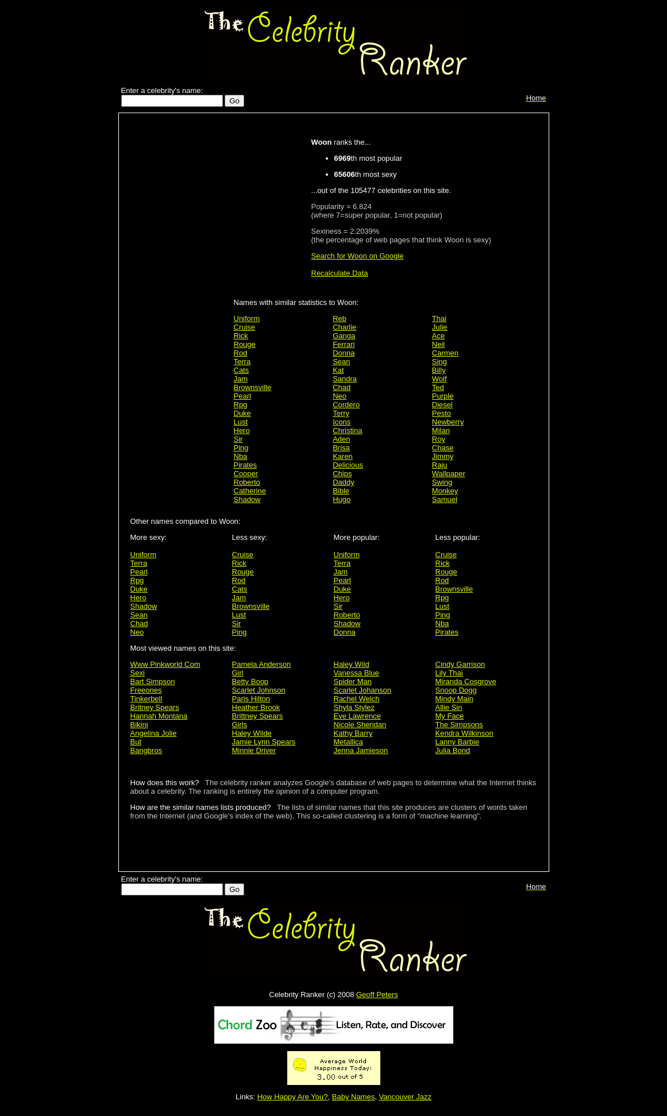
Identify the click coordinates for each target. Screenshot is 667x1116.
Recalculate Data (339, 273)
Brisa (341, 447)
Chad (341, 387)
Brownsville (253, 387)
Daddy (343, 482)
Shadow (247, 499)
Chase (443, 447)
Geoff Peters (377, 994)
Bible (341, 490)
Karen (343, 456)
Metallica (348, 741)
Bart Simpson (152, 681)
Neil (438, 344)
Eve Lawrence (357, 716)
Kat (338, 370)
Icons (341, 422)
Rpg (241, 404)
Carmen (445, 353)
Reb (339, 318)
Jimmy (443, 456)
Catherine (250, 490)
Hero (242, 430)
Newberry (448, 422)
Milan (441, 430)
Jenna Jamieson (361, 750)
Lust (241, 422)
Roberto (247, 482)
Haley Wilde (252, 733)
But (136, 741)
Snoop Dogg (456, 690)
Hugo (341, 499)
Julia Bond (453, 750)
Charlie (344, 327)
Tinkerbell (146, 698)
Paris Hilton (251, 698)
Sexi (137, 673)
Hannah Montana (159, 716)
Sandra (345, 378)
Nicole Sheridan (360, 724)
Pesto (441, 413)
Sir (238, 439)
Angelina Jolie (153, 733)
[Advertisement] (179, 300)
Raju (440, 465)
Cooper (246, 473)
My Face (449, 716)
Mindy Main (454, 698)
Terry (341, 413)
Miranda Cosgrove (465, 681)
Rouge (245, 344)
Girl (238, 673)
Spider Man (353, 681)
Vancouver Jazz (405, 1096)
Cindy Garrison (460, 664)
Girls (240, 724)
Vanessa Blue (356, 673)
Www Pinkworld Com (165, 664)
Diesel (442, 404)
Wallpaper (448, 473)
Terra (242, 361)
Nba (241, 456)
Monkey (445, 490)
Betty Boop (250, 681)
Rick (241, 335)
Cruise (245, 327)
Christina (347, 430)
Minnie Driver (254, 750)
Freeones (146, 690)
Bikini (139, 724)
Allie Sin (448, 707)
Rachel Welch (357, 698)
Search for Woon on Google (357, 256)
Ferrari (343, 344)
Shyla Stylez (354, 707)
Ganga (344, 335)
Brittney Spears (257, 716)
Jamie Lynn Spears (264, 741)
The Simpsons (459, 724)
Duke (242, 413)
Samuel (444, 499)
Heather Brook (256, 707)
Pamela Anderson (261, 664)
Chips (342, 473)
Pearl (242, 396)
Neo (339, 396)
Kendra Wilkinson (464, 733)
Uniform (247, 318)
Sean (341, 361)
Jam (241, 378)
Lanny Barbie (457, 741)
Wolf (439, 378)
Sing (439, 361)
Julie (440, 327)
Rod (241, 353)
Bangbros (146, 750)
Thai (439, 318)
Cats (241, 370)
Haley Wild (351, 664)
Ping (241, 447)
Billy (439, 370)
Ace (438, 335)
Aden (341, 439)
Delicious (348, 465)
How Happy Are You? (292, 1096)
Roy (438, 439)
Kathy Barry (353, 733)
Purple (443, 396)
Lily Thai (449, 673)
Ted (438, 387)
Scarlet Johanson (362, 690)
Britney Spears (154, 707)
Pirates (245, 465)
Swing (442, 482)
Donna (343, 353)
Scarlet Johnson (259, 690)
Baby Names (353, 1096)
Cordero (346, 404)
